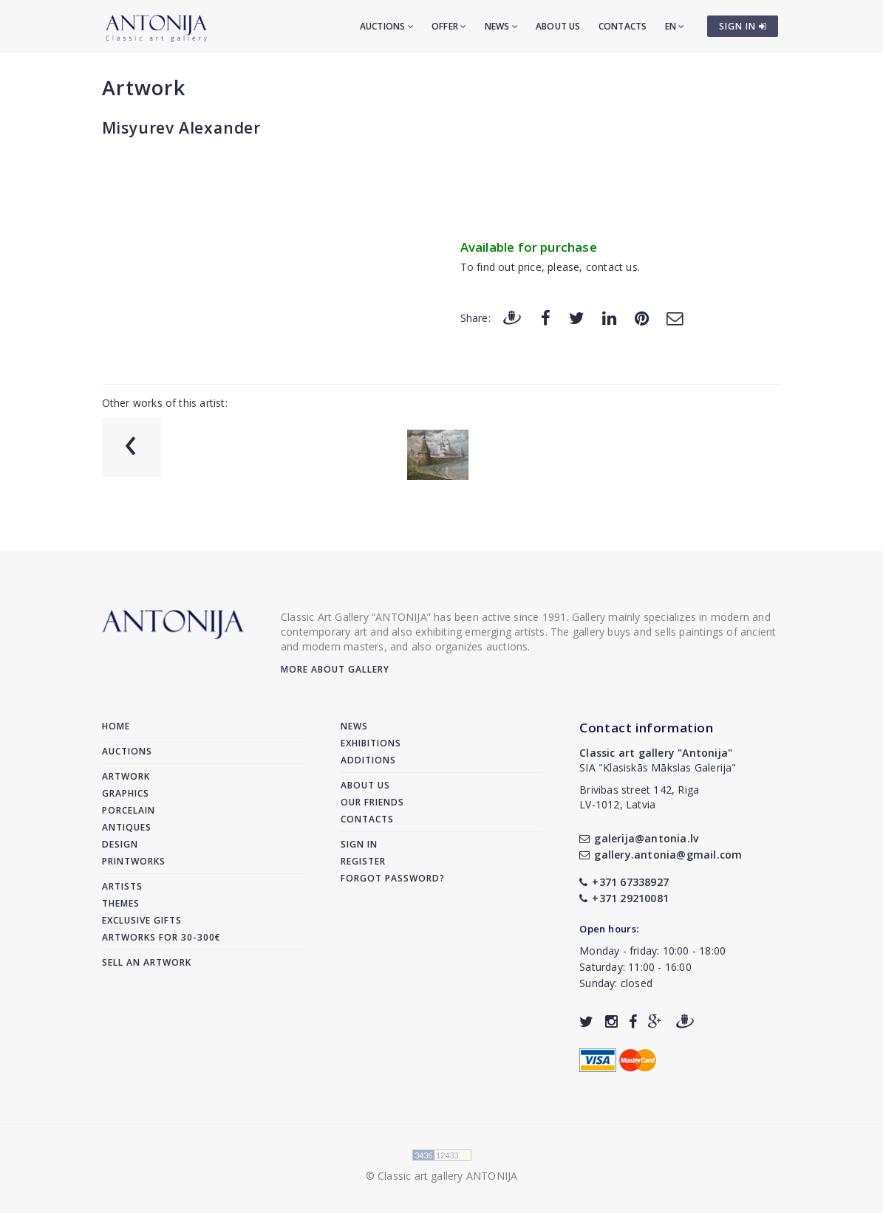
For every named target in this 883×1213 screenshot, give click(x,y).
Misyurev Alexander (181, 127)
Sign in (359, 844)
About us (558, 26)
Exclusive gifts (142, 920)
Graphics (125, 793)
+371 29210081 (624, 898)
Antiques (126, 827)
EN (675, 26)
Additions (368, 760)
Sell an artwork (146, 962)
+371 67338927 (624, 882)
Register (363, 861)
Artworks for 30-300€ (161, 937)
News (501, 26)
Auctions (387, 26)
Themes (121, 903)
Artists (122, 886)
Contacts (623, 26)
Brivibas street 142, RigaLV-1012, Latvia (639, 797)
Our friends (372, 802)
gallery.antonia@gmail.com (660, 855)
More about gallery (335, 669)
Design (120, 844)
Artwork (143, 87)
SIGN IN (743, 26)
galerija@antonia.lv (638, 838)
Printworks (134, 861)
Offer (449, 26)
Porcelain (128, 810)
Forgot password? (393, 878)
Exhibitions (371, 743)
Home (116, 726)
